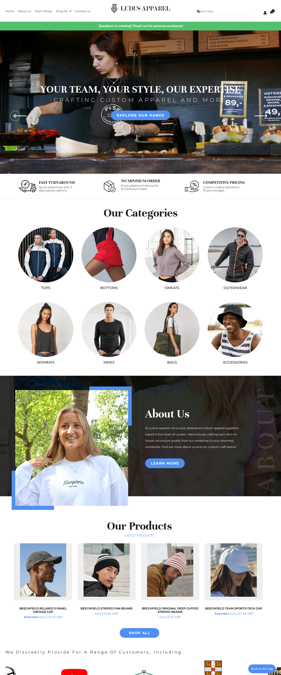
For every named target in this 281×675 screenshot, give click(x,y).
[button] (63, 11)
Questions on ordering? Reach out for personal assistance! (140, 26)
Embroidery (31, 617)
